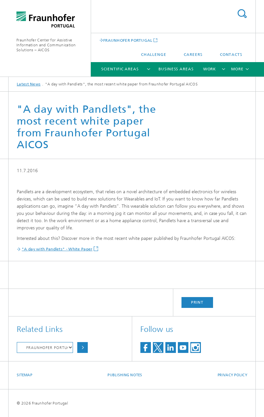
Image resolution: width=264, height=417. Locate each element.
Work (209, 69)
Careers (193, 54)
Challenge (153, 54)
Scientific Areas (119, 69)
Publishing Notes (125, 375)
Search (242, 13)
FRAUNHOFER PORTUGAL (128, 40)
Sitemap (24, 375)
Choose (82, 347)
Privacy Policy (232, 375)
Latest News (28, 84)
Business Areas (176, 69)
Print (197, 302)
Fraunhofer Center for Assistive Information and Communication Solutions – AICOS (46, 45)
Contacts (231, 54)
